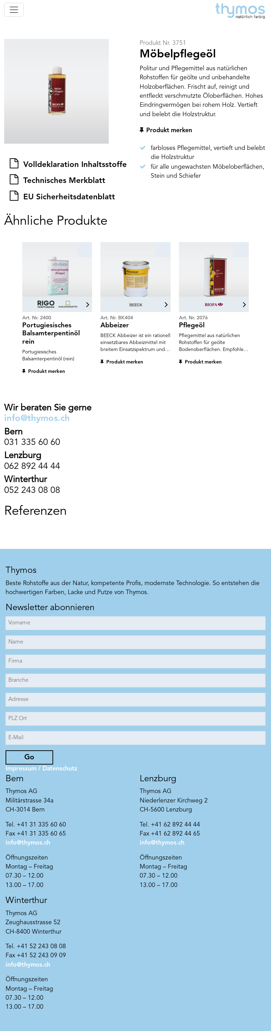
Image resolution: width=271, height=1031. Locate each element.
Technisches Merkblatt (63, 181)
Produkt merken (169, 131)
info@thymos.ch (37, 418)
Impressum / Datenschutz (41, 769)
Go (29, 757)
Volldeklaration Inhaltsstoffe (74, 165)
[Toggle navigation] (14, 10)
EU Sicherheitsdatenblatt (68, 197)
